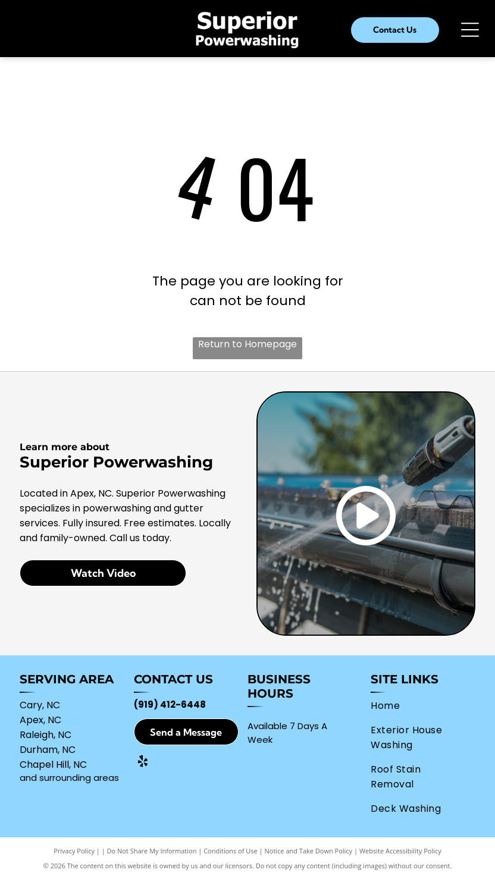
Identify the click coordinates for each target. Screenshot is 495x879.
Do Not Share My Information (152, 850)
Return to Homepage (247, 344)
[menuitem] (418, 705)
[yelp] (143, 762)
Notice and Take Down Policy (309, 850)
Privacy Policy (74, 850)
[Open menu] (470, 30)
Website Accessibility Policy (400, 850)
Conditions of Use (230, 850)
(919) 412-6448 (170, 704)
